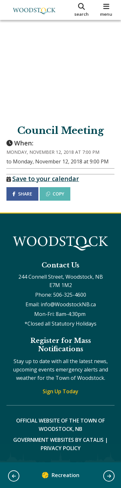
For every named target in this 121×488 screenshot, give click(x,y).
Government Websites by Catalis (58, 439)
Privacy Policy (61, 448)
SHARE (22, 194)
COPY (55, 194)
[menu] (106, 10)
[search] (81, 10)
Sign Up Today (60, 391)
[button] (13, 476)
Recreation (60, 477)
